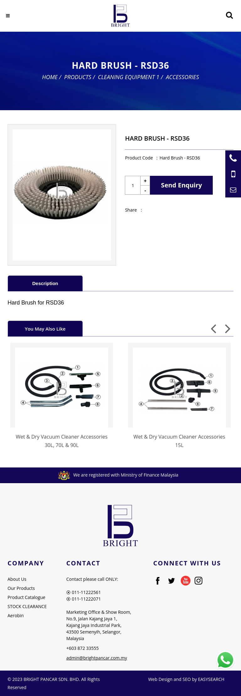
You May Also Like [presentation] (45, 329)
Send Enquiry (181, 185)
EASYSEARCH (211, 679)
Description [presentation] (45, 283)
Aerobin (16, 615)
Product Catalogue (26, 597)
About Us (17, 579)
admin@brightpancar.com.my (96, 658)
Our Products (21, 588)
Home (50, 77)
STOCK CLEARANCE (27, 606)
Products (77, 77)
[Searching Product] (229, 15)
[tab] (45, 283)
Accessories (182, 77)
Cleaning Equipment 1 (128, 77)
